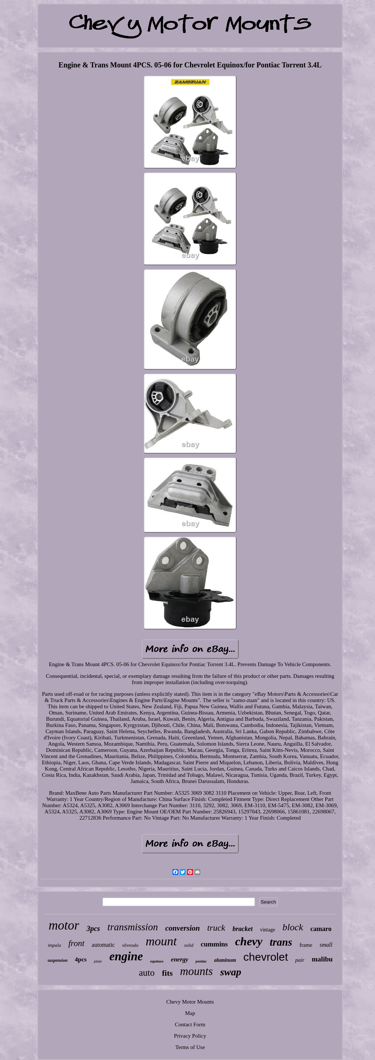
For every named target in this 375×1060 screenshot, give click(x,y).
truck (216, 927)
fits (167, 973)
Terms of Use (190, 1047)
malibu (322, 959)
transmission (132, 927)
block (292, 927)
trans (281, 942)
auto (147, 973)
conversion (182, 928)
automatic (103, 945)
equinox (157, 961)
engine (126, 956)
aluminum (225, 960)
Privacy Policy (190, 1036)
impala (54, 945)
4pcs (80, 959)
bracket (243, 928)
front (76, 943)
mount (161, 941)
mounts (196, 971)
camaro (321, 928)
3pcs (93, 928)
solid (188, 945)
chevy (249, 941)
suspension (58, 960)
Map (190, 1013)
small (326, 945)
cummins (214, 944)
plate (98, 961)
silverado (130, 945)
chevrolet (266, 957)
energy (179, 959)
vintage (267, 929)
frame (306, 945)
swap (230, 972)
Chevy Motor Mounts (190, 1002)
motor (64, 925)
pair (299, 960)
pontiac (201, 961)
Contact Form (190, 1024)
